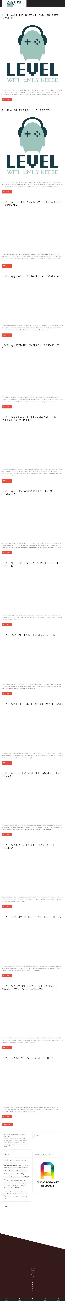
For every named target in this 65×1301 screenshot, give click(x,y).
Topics (32, 1272)
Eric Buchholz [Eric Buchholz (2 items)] (21, 1171)
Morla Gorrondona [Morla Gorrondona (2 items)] (24, 1187)
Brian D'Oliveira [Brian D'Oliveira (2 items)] (7, 1163)
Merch (32, 1276)
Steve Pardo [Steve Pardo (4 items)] (11, 1194)
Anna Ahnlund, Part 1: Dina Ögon (26, 110)
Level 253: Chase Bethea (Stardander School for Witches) (29, 418)
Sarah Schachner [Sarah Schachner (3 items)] (14, 1191)
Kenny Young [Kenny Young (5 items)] (19, 1183)
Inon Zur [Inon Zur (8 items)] (14, 1177)
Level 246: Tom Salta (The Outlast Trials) (31, 916)
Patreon (32, 1278)
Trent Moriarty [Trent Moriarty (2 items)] (15, 1196)
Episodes (32, 1268)
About (32, 1274)
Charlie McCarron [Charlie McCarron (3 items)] (15, 1163)
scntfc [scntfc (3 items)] (20, 1191)
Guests (32, 1270)
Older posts (7, 1124)
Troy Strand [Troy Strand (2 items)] (20, 1196)
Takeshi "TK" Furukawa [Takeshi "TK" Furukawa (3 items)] (21, 1193)
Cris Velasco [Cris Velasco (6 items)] (13, 1165)
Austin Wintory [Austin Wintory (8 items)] (10, 1160)
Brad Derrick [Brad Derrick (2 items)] (24, 1160)
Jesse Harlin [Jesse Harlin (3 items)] (13, 1180)
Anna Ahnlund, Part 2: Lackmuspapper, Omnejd (30, 17)
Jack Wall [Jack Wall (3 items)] (21, 1177)
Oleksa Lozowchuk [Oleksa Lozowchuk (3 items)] (16, 1190)
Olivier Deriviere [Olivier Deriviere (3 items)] (25, 1190)
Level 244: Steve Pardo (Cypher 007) (27, 1057)
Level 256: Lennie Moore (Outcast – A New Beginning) (32, 203)
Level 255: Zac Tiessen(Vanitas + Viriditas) (31, 276)
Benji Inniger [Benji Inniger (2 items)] (19, 1160)
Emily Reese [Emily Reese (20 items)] (11, 1170)
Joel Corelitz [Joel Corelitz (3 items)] (20, 1180)
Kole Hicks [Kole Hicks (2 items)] (10, 1185)
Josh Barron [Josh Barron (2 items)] (12, 1183)
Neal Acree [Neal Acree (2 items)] (8, 1190)
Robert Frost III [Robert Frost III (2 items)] (7, 1191)
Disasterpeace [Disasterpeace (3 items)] (24, 1167)
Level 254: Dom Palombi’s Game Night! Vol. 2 (32, 347)
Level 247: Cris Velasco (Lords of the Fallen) (28, 846)
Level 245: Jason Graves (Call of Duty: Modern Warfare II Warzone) (29, 987)
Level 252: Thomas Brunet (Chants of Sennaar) (29, 492)
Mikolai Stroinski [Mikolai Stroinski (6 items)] (14, 1188)
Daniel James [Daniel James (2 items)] (21, 1165)
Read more (6, 100)
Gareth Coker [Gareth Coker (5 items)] (14, 1174)
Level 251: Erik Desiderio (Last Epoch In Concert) (30, 564)
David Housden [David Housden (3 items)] (17, 1167)
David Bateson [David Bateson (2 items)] (9, 1167)
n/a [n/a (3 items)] (5, 1190)
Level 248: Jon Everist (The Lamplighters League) (31, 774)
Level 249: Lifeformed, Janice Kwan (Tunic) (32, 704)
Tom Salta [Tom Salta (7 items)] (7, 1196)
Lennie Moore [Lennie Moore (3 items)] (16, 1185)
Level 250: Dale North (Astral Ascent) (30, 634)
